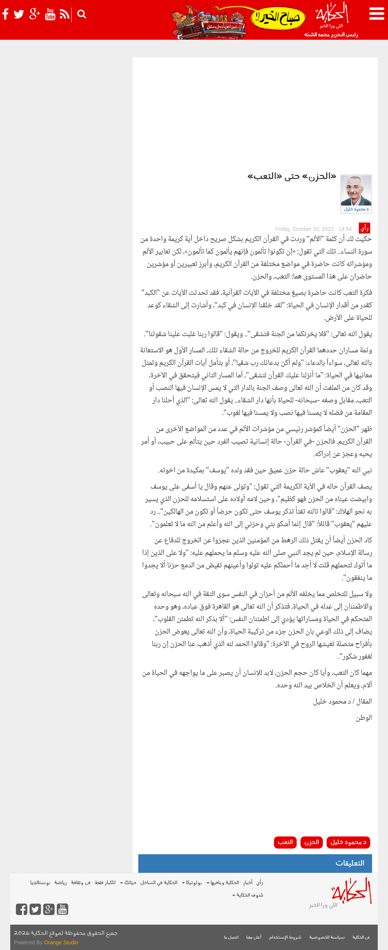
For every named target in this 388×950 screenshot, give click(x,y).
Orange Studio (61, 942)
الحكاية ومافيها (223, 882)
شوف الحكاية (247, 895)
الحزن (311, 842)
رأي (364, 228)
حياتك (128, 882)
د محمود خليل (356, 209)
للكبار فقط (105, 882)
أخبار (247, 882)
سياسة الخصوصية (327, 937)
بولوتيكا (192, 882)
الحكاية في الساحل (158, 882)
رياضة (60, 882)
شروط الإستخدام (285, 937)
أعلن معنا (253, 937)
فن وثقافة (81, 882)
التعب (285, 842)
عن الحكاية (361, 937)
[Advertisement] (255, 114)
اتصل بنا (231, 937)
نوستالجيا (40, 882)
